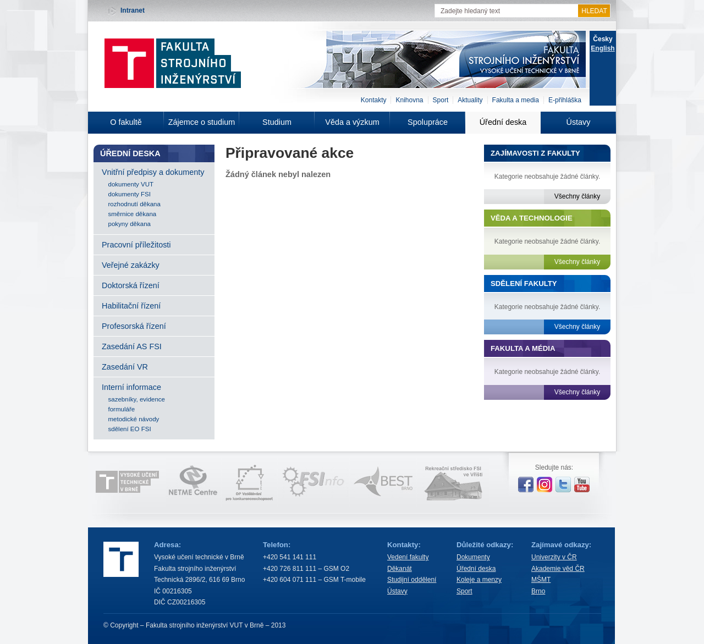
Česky (602, 39)
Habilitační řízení (131, 305)
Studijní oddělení (411, 580)
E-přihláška (564, 100)
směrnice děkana (132, 214)
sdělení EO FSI (129, 429)
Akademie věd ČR (558, 569)
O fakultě (126, 122)
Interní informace (131, 387)
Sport (441, 100)
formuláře (121, 409)
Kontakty (374, 100)
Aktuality (470, 100)
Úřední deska (503, 122)
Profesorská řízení (134, 326)
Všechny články (577, 196)
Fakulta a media (515, 100)
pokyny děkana (129, 224)
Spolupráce (428, 122)
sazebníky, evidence (137, 399)
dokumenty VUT (131, 184)
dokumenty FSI (129, 194)
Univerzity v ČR (554, 557)
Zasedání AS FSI (132, 346)
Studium (277, 122)
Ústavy (578, 122)
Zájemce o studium (201, 122)
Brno (538, 591)
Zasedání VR (125, 366)
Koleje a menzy (479, 580)
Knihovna (409, 100)
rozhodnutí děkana (134, 204)
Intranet (132, 10)
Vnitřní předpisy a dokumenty (153, 172)
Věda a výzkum (352, 122)
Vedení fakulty (407, 557)
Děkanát (399, 569)
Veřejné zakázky (131, 265)
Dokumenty (473, 557)
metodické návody (134, 419)
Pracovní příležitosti (136, 244)
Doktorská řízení (131, 285)
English (602, 48)
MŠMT (541, 580)
